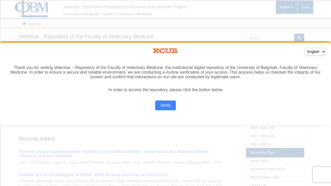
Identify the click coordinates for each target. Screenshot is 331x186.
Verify (165, 105)
